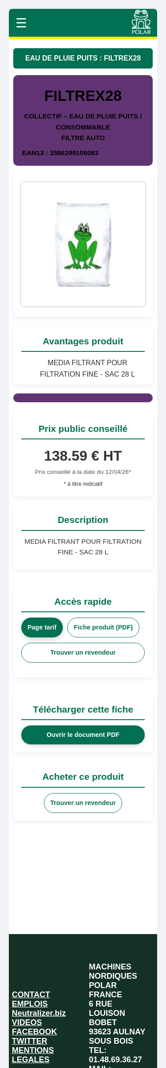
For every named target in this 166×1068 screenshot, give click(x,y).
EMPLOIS (30, 1003)
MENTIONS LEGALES (33, 1055)
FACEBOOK (34, 1031)
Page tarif (42, 627)
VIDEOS (27, 1022)
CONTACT (31, 994)
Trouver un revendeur (83, 652)
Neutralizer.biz (39, 1013)
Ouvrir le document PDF (83, 734)
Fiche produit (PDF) (103, 627)
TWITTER (29, 1041)
